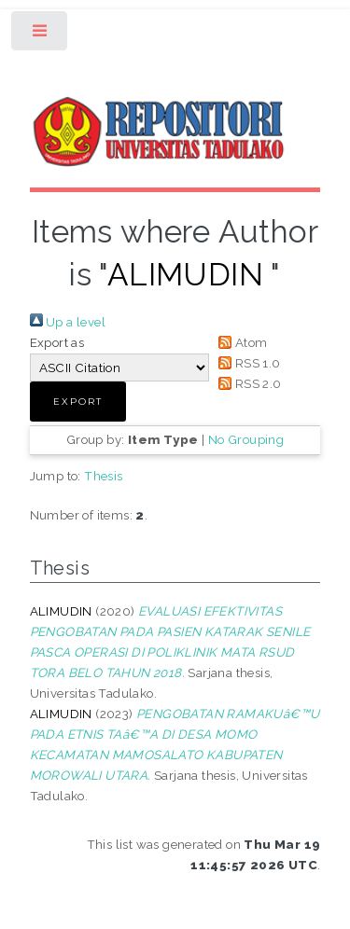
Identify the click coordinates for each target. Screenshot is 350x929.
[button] (78, 401)
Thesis (103, 475)
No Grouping (246, 439)
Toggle (40, 35)
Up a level (67, 321)
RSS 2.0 (247, 383)
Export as (57, 342)
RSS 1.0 (247, 362)
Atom (240, 342)
